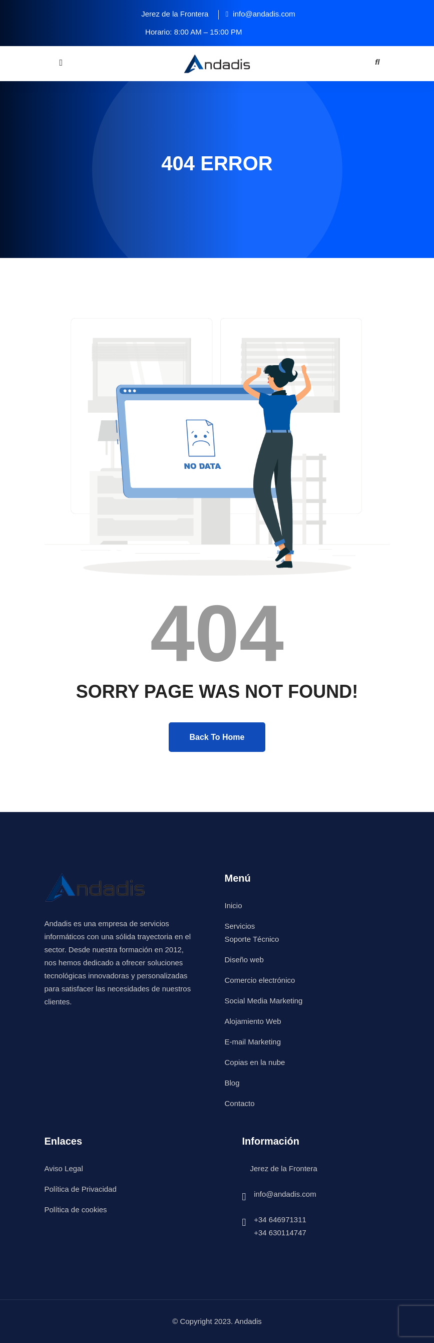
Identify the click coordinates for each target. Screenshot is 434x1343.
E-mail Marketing (253, 1041)
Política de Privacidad (81, 1189)
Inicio (233, 905)
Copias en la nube (255, 1062)
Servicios (240, 926)
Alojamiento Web (253, 1021)
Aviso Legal (64, 1168)
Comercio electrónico (260, 980)
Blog (232, 1083)
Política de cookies (76, 1209)
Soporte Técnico (252, 939)
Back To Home (217, 737)
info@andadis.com (285, 1194)
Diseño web (244, 959)
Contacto (240, 1103)
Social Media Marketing (264, 1000)
